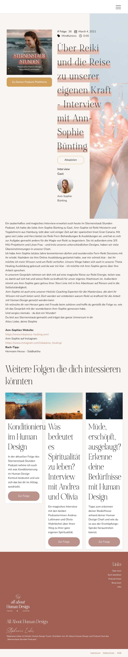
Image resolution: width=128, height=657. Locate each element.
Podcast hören (114, 578)
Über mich (116, 570)
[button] (118, 7)
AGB (119, 653)
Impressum (95, 653)
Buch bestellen (114, 574)
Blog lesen (116, 582)
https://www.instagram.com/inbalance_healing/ (33, 343)
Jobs (119, 586)
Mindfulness (69, 36)
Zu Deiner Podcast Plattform (29, 82)
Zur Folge (24, 496)
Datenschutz (108, 653)
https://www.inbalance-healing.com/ (27, 334)
